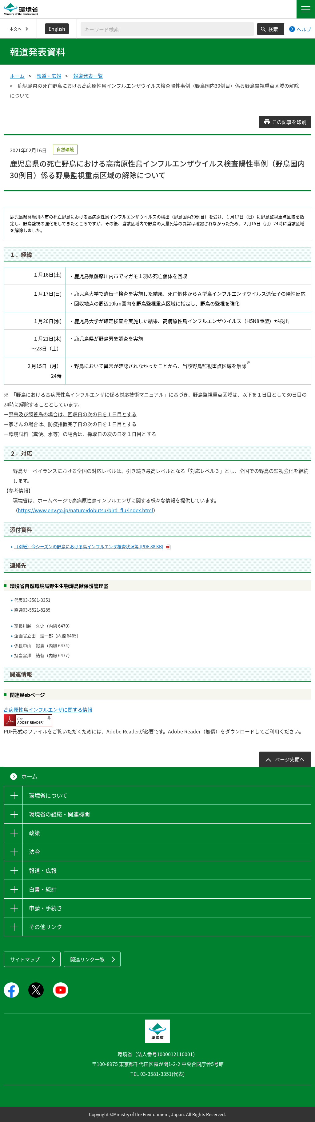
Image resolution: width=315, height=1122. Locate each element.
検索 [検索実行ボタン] (273, 29)
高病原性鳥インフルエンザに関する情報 (48, 709)
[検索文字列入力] (167, 29)
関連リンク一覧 (87, 959)
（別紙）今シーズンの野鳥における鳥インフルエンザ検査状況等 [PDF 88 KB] (88, 546)
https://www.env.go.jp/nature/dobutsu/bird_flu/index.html (85, 510)
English (57, 28)
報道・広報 (49, 75)
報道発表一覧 (88, 75)
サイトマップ (25, 959)
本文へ (16, 29)
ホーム (17, 75)
